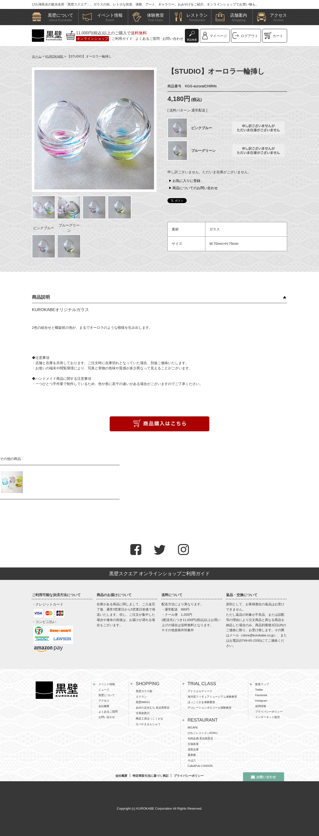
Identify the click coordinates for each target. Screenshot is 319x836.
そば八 (192, 760)
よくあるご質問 (147, 39)
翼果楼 (192, 754)
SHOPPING (148, 683)
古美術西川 (143, 713)
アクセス (103, 700)
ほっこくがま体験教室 (201, 702)
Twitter (259, 689)
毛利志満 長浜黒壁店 (200, 738)
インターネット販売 (267, 717)
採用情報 (260, 706)
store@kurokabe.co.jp (258, 635)
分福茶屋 (193, 743)
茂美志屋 (193, 749)
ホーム (37, 56)
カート (278, 36)
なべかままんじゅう (148, 724)
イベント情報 (106, 684)
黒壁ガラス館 (144, 691)
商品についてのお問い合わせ (195, 188)
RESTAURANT (203, 720)
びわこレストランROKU (203, 732)
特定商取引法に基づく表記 (150, 776)
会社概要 (103, 706)
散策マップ (262, 684)
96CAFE (193, 727)
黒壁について (106, 695)
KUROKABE (54, 56)
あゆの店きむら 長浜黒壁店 (152, 707)
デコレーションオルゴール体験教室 (210, 707)
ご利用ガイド (122, 39)
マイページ (218, 36)
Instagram (261, 700)
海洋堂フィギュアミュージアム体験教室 (212, 696)
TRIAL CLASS (202, 683)
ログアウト (249, 36)
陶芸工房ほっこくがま (149, 718)
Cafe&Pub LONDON (200, 765)
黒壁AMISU (143, 702)
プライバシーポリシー (269, 711)
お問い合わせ (172, 39)
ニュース (103, 689)
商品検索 (192, 39)
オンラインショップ (92, 39)
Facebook (261, 695)
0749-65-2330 (250, 640)
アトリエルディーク (200, 691)
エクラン (141, 696)
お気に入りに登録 (186, 181)
